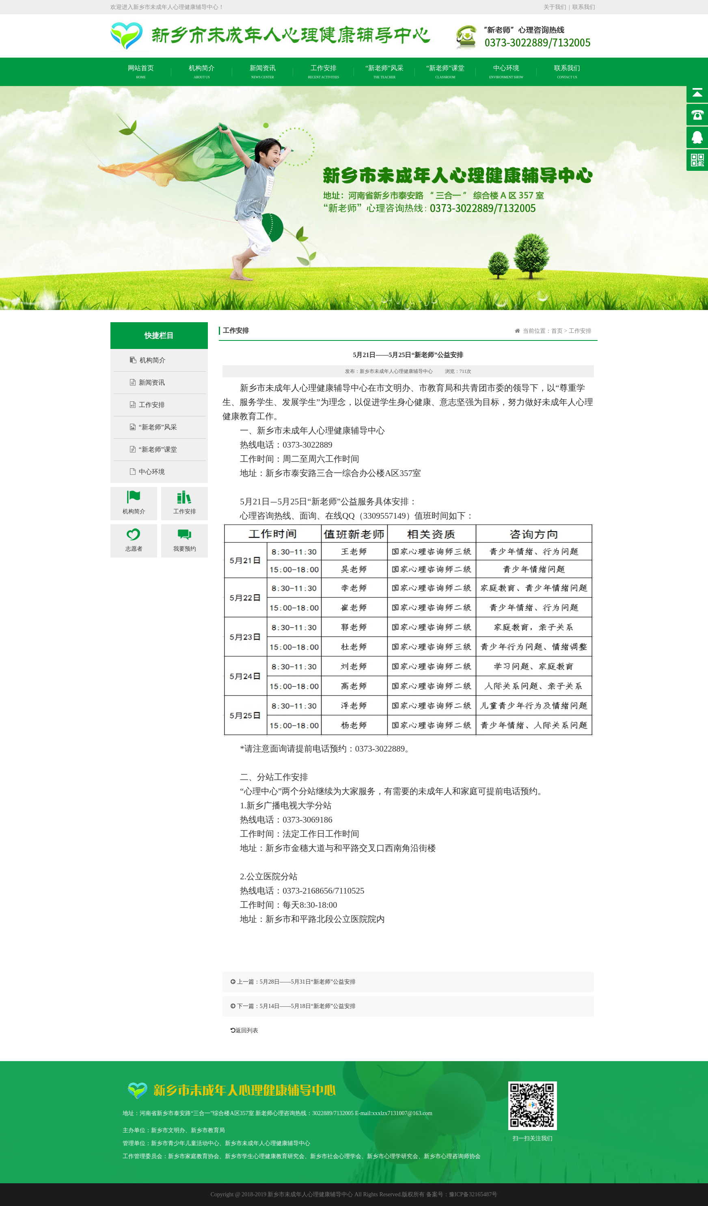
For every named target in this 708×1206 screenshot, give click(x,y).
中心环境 (143, 471)
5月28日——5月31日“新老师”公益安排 (308, 982)
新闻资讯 (143, 382)
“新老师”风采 (149, 427)
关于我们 (555, 7)
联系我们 (583, 7)
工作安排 (143, 404)
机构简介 (144, 360)
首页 (557, 331)
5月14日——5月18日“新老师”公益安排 (308, 1006)
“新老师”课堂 (149, 449)
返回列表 (242, 1030)
